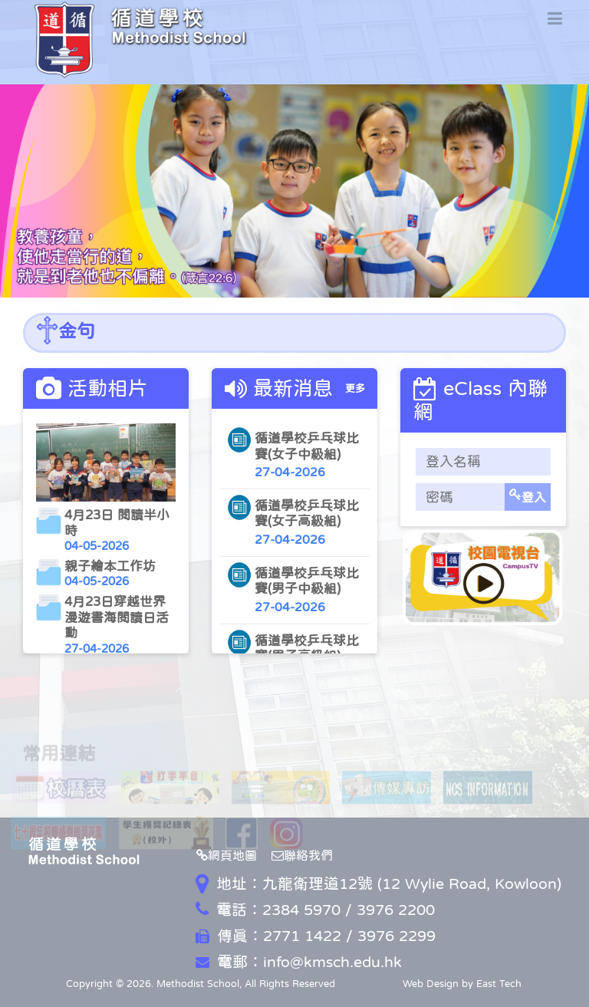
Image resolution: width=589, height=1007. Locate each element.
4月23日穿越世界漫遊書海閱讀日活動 (116, 617)
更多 (355, 388)
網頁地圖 (226, 855)
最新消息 (293, 388)
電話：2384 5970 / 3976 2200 (315, 909)
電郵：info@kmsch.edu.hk (299, 961)
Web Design (431, 984)
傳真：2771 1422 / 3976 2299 (316, 935)
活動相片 (107, 388)
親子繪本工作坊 (110, 566)
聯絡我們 (302, 855)
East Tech (499, 984)
